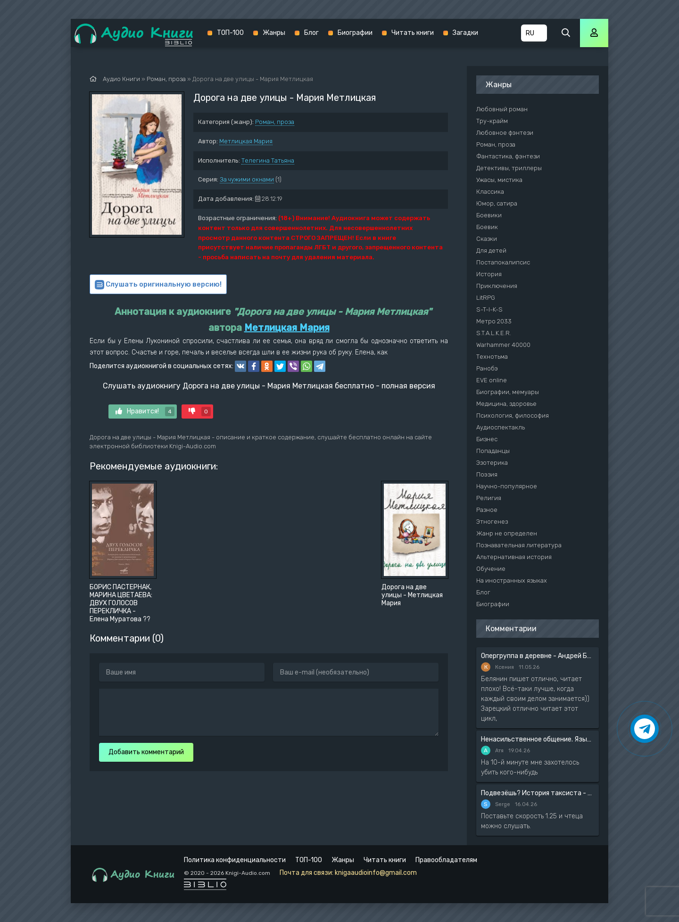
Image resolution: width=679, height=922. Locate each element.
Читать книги (412, 33)
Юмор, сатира (496, 203)
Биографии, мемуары (507, 391)
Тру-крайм (492, 120)
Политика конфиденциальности (235, 860)
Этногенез (492, 521)
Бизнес (486, 439)
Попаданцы (493, 450)
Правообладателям (446, 860)
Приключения (496, 285)
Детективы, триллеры (509, 168)
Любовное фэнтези (504, 132)
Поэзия (486, 474)
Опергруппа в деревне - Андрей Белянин (537, 656)
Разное (486, 509)
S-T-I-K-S (489, 309)
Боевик (487, 226)
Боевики (489, 215)
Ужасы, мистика (499, 179)
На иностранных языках (511, 580)
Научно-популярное (506, 486)
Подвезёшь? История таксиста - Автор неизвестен (537, 793)
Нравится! (145, 411)
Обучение (490, 568)
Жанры (274, 33)
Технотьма (492, 356)
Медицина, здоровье (506, 403)
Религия (488, 498)
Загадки (465, 33)
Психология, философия (512, 415)
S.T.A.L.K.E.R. (493, 333)
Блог (311, 33)
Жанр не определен (506, 533)
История (489, 274)
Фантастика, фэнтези (508, 156)
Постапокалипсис (503, 262)
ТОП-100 (230, 33)
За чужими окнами (247, 179)
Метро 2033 (494, 321)
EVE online (491, 380)
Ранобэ (487, 368)
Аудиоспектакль (500, 427)
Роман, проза (274, 121)
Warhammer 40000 (503, 344)
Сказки (486, 238)
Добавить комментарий (146, 752)
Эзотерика (492, 462)
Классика (490, 191)
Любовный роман (502, 109)
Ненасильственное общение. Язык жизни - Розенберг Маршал (537, 739)
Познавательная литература (519, 545)
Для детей (491, 250)
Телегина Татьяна (267, 160)
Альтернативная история (514, 556)
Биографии (355, 33)
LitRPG (485, 297)
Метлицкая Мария (246, 141)
